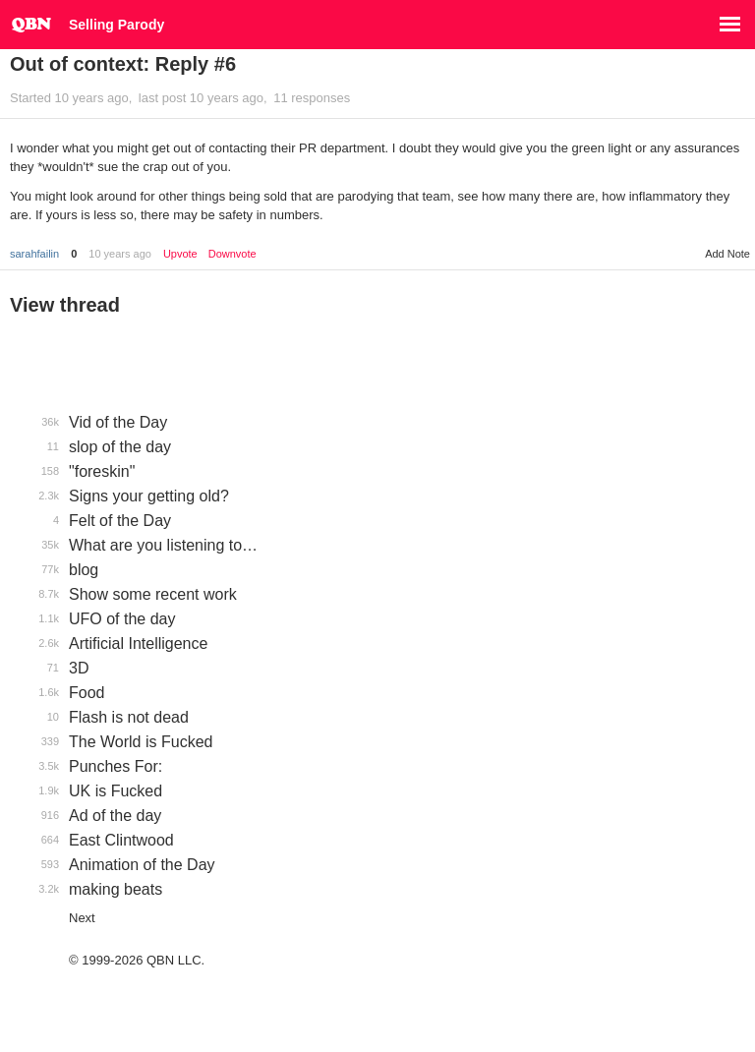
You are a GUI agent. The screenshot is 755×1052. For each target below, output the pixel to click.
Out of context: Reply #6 (123, 64)
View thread (65, 305)
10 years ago (119, 254)
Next (82, 917)
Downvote (232, 254)
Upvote (180, 254)
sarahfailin (34, 254)
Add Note (727, 254)
